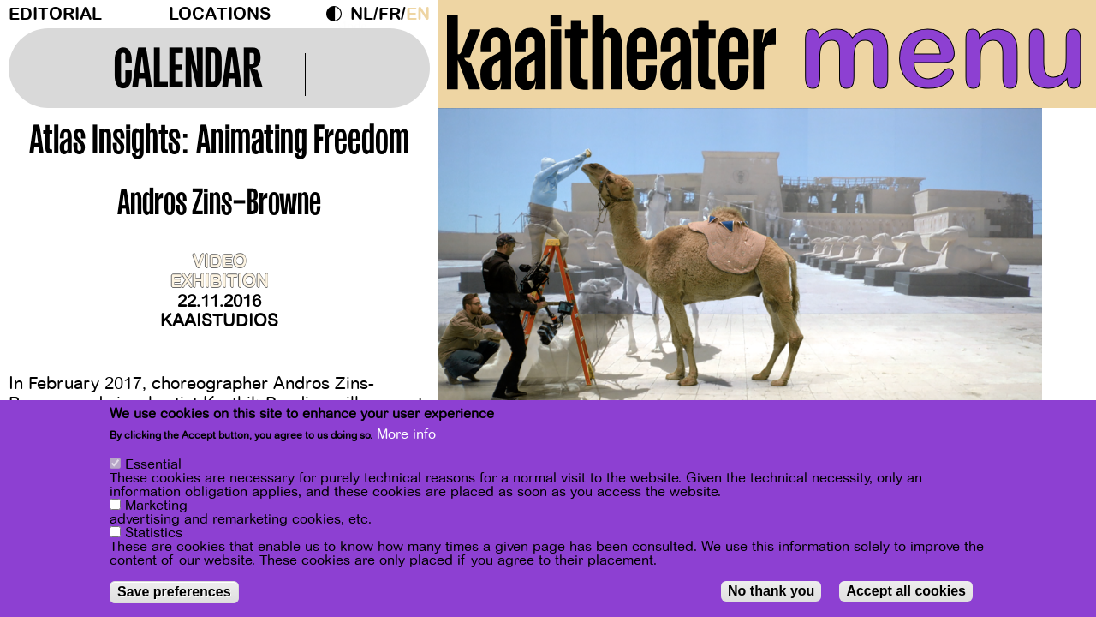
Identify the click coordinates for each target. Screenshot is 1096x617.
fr (389, 14)
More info (406, 434)
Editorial (55, 14)
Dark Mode (338, 13)
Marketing (156, 505)
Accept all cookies (906, 591)
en (418, 14)
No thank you (771, 591)
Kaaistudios (219, 321)
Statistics (153, 533)
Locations (220, 14)
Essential (153, 464)
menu (943, 51)
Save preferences (174, 591)
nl (361, 14)
